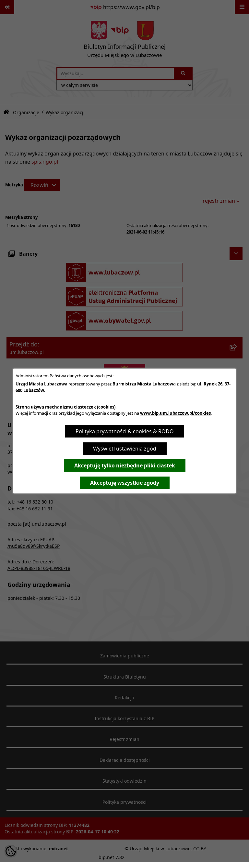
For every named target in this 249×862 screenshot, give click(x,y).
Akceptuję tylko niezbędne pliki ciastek (124, 465)
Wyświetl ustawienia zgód (124, 448)
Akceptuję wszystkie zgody (124, 482)
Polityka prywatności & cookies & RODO (125, 431)
